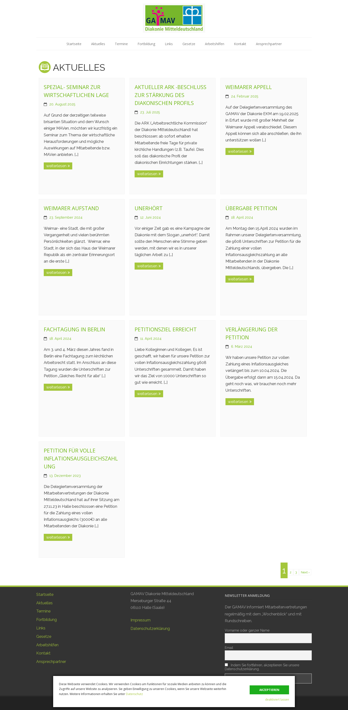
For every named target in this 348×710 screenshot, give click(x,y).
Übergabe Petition (251, 208)
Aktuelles (98, 44)
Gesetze (188, 44)
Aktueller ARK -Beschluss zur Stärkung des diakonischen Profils (170, 94)
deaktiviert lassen (277, 699)
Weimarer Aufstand (71, 208)
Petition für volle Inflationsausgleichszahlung (81, 458)
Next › (305, 572)
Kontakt (240, 44)
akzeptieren (269, 690)
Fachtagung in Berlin (74, 329)
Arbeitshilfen (214, 44)
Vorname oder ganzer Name (247, 630)
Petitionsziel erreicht (166, 329)
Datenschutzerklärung (150, 628)
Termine (121, 44)
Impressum (140, 620)
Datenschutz (134, 694)
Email (229, 648)
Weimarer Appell (248, 86)
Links (169, 44)
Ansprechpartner (269, 44)
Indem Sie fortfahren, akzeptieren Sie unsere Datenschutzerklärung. (262, 667)
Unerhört (149, 208)
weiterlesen (56, 166)
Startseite (73, 44)
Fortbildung (146, 44)
